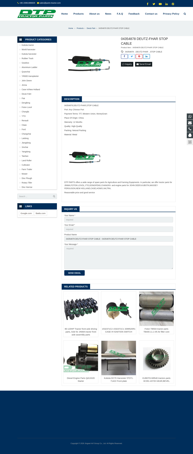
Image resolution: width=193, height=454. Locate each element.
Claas (24, 125)
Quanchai (26, 72)
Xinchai (25, 147)
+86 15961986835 (27, 3)
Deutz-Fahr (26, 94)
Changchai (26, 134)
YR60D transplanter (30, 76)
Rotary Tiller (27, 183)
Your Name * (69, 215)
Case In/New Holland (31, 89)
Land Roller (27, 160)
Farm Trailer (27, 169)
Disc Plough (27, 178)
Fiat (23, 98)
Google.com (26, 213)
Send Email (143, 64)
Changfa (25, 112)
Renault (25, 120)
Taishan (25, 156)
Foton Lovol (27, 107)
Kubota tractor (28, 45)
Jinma (24, 85)
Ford (24, 129)
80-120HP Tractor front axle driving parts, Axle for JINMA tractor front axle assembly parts (81, 332)
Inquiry (127, 64)
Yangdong (26, 152)
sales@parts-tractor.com (50, 3)
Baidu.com (41, 213)
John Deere (27, 80)
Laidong (25, 138)
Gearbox (25, 63)
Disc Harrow (27, 187)
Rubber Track (27, 58)
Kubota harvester (29, 54)
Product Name (70, 234)
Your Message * (71, 244)
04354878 (129, 52)
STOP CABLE (156, 52)
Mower (24, 174)
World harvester (28, 49)
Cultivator (26, 165)
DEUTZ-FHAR (142, 52)
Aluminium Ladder (29, 67)
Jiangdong (26, 143)
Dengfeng (26, 103)
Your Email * (69, 225)
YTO (24, 116)
